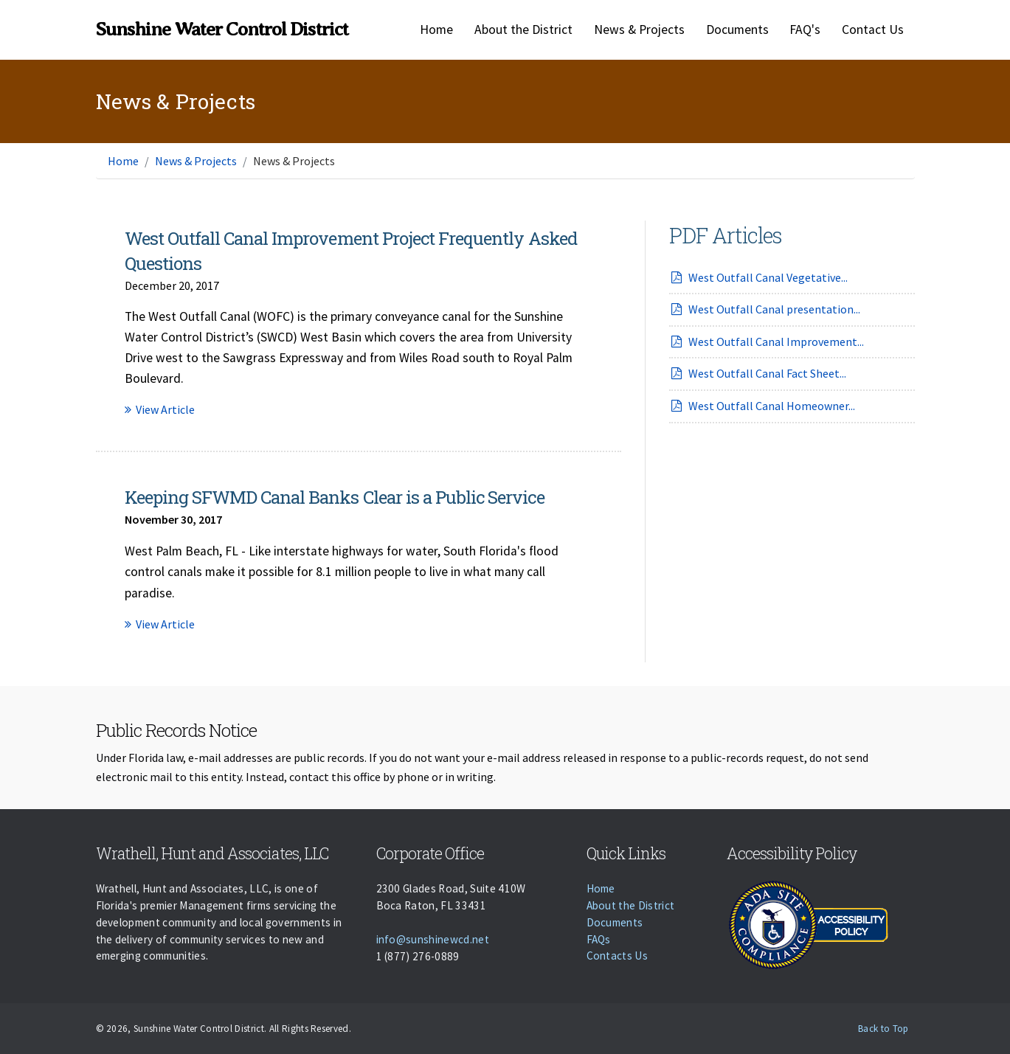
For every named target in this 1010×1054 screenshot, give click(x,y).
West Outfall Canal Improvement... (767, 341)
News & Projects (639, 29)
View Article (160, 409)
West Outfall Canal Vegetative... (758, 277)
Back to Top (883, 1028)
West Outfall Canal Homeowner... (762, 405)
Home (436, 29)
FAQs (599, 939)
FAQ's (804, 29)
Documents (737, 29)
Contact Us (873, 29)
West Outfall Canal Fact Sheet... (758, 373)
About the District (523, 29)
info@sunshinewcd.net (432, 939)
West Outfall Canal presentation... (765, 309)
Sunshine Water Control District (222, 29)
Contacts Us (617, 956)
